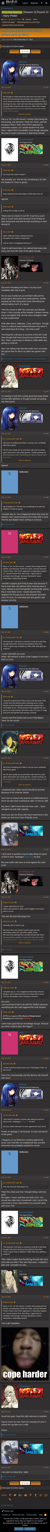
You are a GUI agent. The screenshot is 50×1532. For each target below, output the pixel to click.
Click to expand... (25, 114)
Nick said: (7, 93)
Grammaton (25, 366)
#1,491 (46, 849)
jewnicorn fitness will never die (13, 25)
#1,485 (46, 434)
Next (35, 51)
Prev (14, 51)
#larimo (28, 19)
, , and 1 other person (25, 359)
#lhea (35, 19)
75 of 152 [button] (25, 51)
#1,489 (46, 691)
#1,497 (46, 1238)
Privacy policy (31, 1515)
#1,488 (46, 632)
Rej (20, 1271)
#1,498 (46, 1297)
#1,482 (46, 165)
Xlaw (21, 732)
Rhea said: (7, 1012)
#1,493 (46, 982)
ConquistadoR (26, 139)
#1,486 (46, 497)
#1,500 (46, 1468)
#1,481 (46, 87)
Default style (8, 1511)
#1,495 (46, 1110)
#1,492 (46, 897)
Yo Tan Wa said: (9, 1115)
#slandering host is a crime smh (28, 22)
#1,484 (46, 391)
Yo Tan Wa (24, 824)
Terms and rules (18, 1515)
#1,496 (46, 1177)
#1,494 (46, 1058)
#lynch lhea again (8, 22)
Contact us (6, 1515)
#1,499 (46, 1412)
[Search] (46, 3)
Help (41, 1515)
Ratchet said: (8, 562)
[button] (3, 3)
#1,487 (46, 557)
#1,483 (46, 283)
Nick (21, 531)
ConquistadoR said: (10, 503)
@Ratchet (28, 857)
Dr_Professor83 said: (11, 439)
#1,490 (46, 758)
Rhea (5, 19)
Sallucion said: (8, 902)
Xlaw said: (7, 170)
